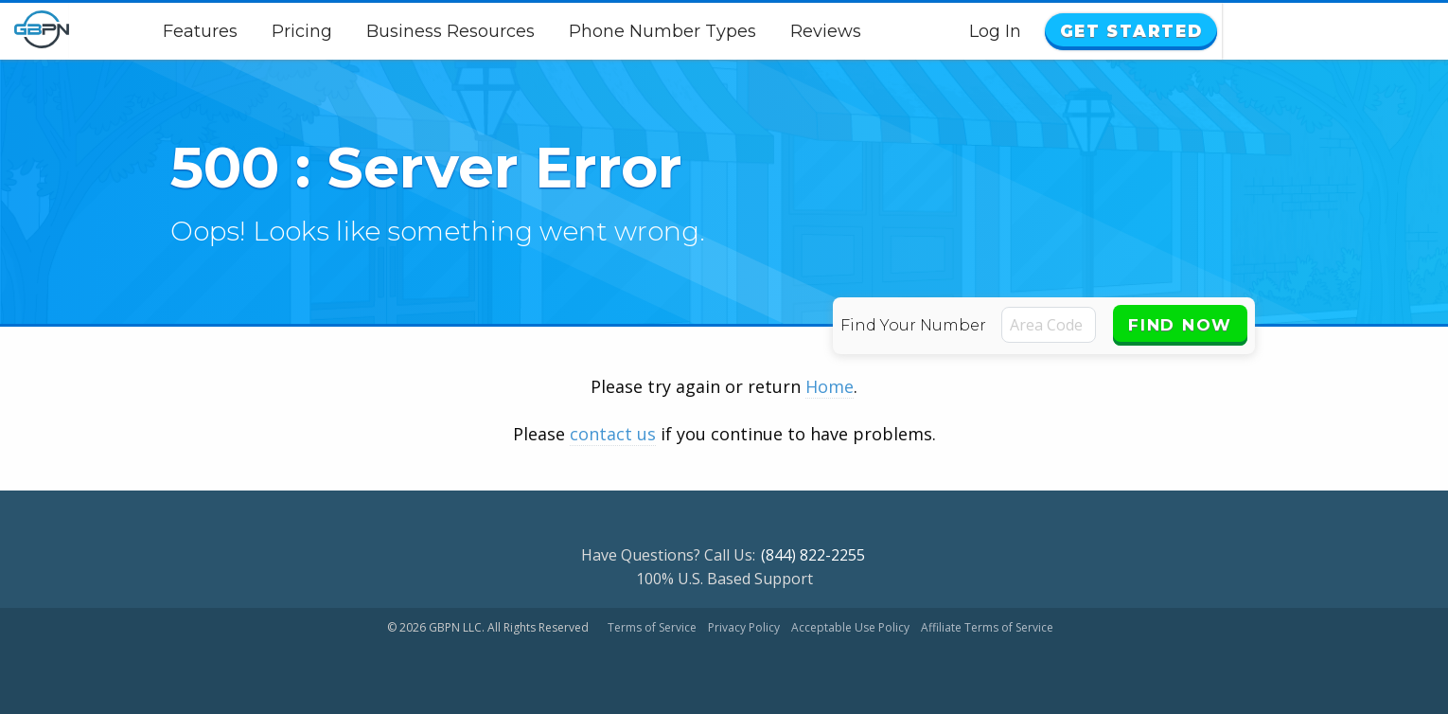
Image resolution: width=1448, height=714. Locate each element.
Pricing (411, 31)
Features (310, 31)
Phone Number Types (772, 31)
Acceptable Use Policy (850, 627)
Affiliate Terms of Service (987, 627)
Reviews (935, 31)
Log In (1216, 31)
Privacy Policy (744, 627)
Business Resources (560, 31)
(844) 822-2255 (813, 554)
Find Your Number (915, 325)
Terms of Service (652, 627)
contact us (613, 433)
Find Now (1180, 324)
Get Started (1347, 31)
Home (829, 386)
